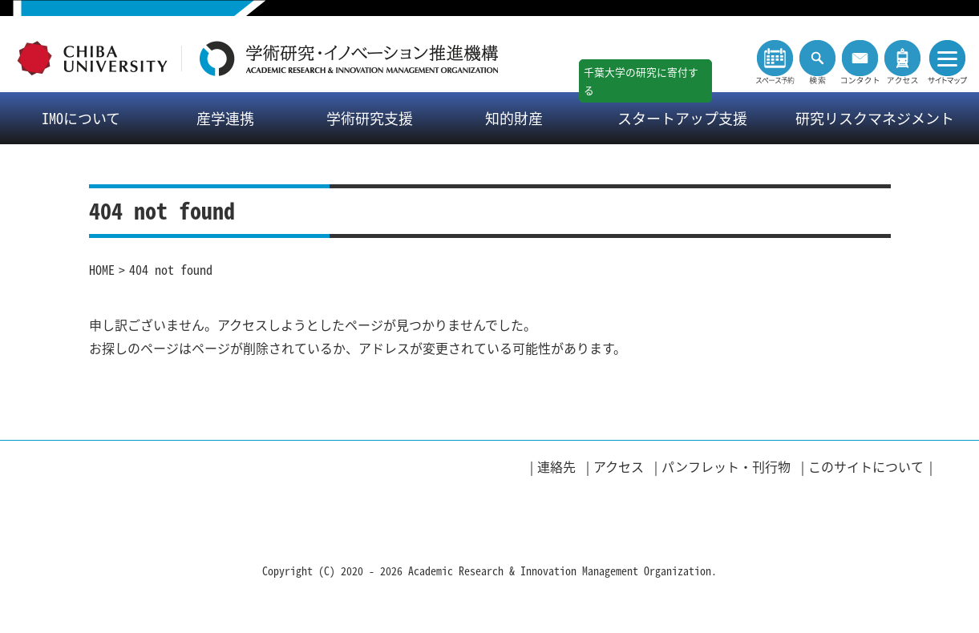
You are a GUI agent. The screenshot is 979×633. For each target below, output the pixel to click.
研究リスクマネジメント (874, 118)
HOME (102, 269)
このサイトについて (866, 466)
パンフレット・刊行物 (726, 466)
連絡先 (556, 466)
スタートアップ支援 (682, 118)
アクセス (618, 466)
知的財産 (514, 118)
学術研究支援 (369, 118)
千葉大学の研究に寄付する (641, 81)
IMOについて (81, 118)
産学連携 (225, 118)
